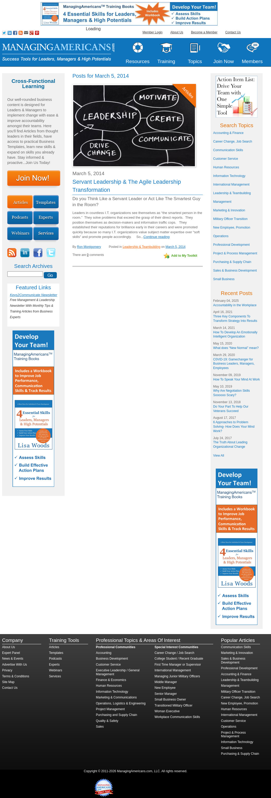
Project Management (110, 709)
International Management (231, 184)
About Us (176, 32)
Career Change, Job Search (232, 141)
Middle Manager (166, 682)
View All (218, 455)
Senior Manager (166, 694)
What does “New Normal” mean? (236, 348)
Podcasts (55, 658)
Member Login (153, 32)
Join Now (223, 61)
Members (252, 61)
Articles (54, 647)
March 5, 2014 (175, 247)
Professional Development (231, 245)
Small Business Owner (170, 699)
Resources (138, 61)
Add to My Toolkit (184, 255)
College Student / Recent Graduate (179, 658)
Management (222, 202)
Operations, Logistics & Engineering (121, 703)
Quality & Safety (107, 721)
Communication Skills (228, 150)
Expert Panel (11, 653)
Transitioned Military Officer (173, 705)
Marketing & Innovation (229, 210)
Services (55, 676)
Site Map (8, 682)
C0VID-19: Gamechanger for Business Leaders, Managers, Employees (234, 364)
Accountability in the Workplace (235, 305)
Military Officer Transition (230, 219)
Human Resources (226, 167)
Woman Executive (167, 711)
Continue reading (156, 237)
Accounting (103, 653)
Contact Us (233, 32)
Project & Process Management (235, 253)
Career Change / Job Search (174, 653)
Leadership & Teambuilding (142, 247)
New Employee (165, 688)
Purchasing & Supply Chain (232, 262)
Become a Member (204, 32)
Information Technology (229, 176)
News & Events (12, 658)
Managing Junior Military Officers (177, 676)
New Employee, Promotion (231, 227)
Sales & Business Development (235, 270)
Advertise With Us (14, 664)
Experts (54, 664)
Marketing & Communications (116, 697)
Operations (221, 236)
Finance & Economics (111, 680)
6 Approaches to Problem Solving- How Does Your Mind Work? (234, 426)
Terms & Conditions (15, 676)
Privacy (7, 670)
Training (166, 61)
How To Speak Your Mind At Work (236, 379)
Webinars (55, 670)
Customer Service (225, 159)
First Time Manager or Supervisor (178, 664)
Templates (56, 653)
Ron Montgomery (89, 247)
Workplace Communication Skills (177, 717)
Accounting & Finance (228, 133)
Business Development (112, 658)
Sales (100, 726)
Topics (195, 61)
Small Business (224, 279)
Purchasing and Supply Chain (116, 715)
